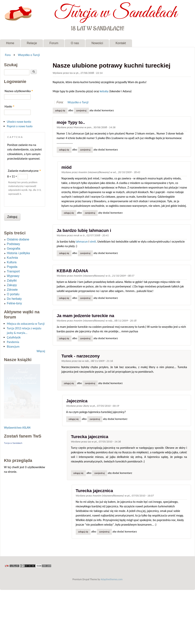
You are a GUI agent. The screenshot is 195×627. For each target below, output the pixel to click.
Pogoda (12, 266)
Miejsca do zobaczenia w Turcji (26, 323)
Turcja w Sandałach (115, 13)
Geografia (13, 248)
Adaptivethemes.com (112, 579)
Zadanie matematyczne (24, 171)
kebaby (104, 91)
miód (66, 167)
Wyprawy (13, 276)
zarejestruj (81, 110)
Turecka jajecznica (89, 436)
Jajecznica (77, 401)
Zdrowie (12, 289)
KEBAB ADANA (72, 270)
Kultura (12, 262)
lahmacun (82, 241)
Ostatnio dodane (18, 239)
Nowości (97, 43)
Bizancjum (13, 346)
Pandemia (13, 342)
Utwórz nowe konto (19, 121)
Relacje (32, 43)
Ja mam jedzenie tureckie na (85, 315)
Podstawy (13, 244)
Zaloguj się (60, 110)
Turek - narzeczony (80, 356)
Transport (13, 271)
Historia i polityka (18, 253)
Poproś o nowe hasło (20, 126)
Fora (8, 55)
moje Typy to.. (71, 122)
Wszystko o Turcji (29, 55)
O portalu (13, 294)
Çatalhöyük (14, 337)
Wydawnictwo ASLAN (17, 427)
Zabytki (12, 280)
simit (93, 241)
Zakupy (12, 285)
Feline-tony (14, 303)
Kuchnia (12, 257)
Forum (53, 43)
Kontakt (120, 43)
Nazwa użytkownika (19, 91)
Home (10, 43)
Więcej (41, 351)
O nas (75, 43)
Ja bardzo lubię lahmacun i (84, 230)
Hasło (9, 106)
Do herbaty (14, 298)
